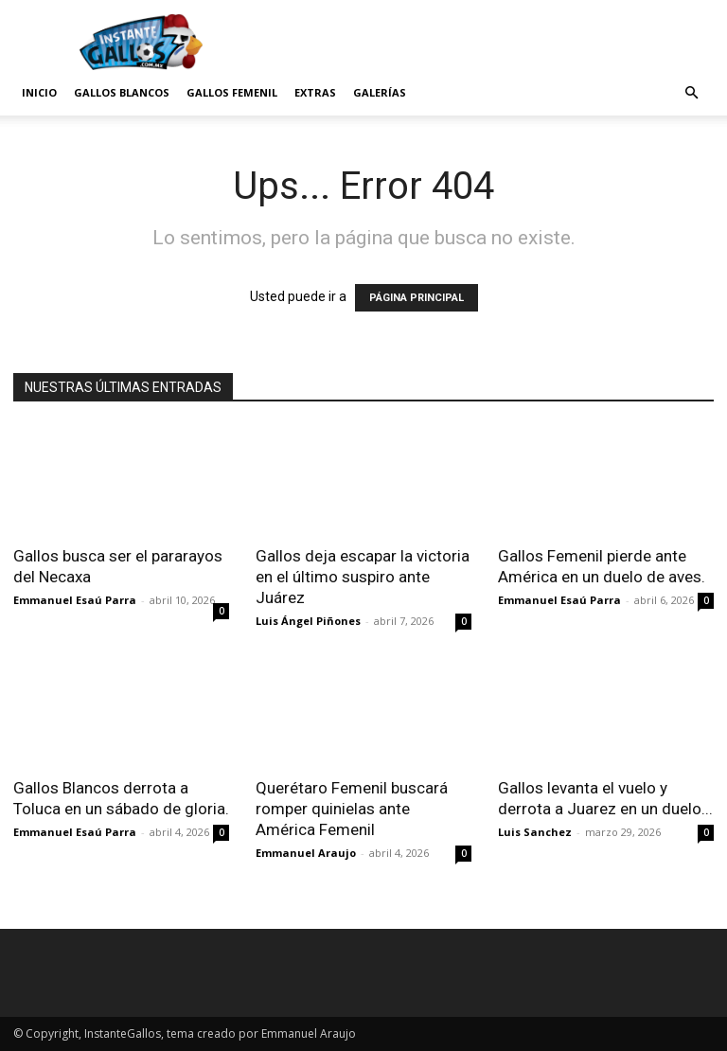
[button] (691, 93)
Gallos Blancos (121, 92)
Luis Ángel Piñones (308, 621)
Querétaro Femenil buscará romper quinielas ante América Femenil (352, 808)
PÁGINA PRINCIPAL (416, 298)
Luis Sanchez (535, 832)
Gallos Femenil (231, 92)
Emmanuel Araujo (306, 853)
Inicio (39, 92)
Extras (315, 92)
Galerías (379, 92)
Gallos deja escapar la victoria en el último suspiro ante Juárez (363, 576)
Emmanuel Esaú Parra (74, 600)
